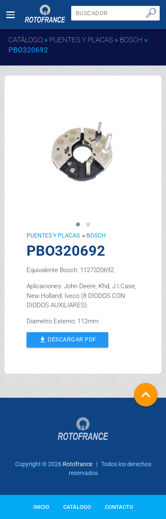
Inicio (41, 507)
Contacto (119, 507)
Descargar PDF (67, 339)
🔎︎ (151, 12)
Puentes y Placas (81, 40)
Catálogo (25, 40)
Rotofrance (77, 464)
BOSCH (131, 40)
